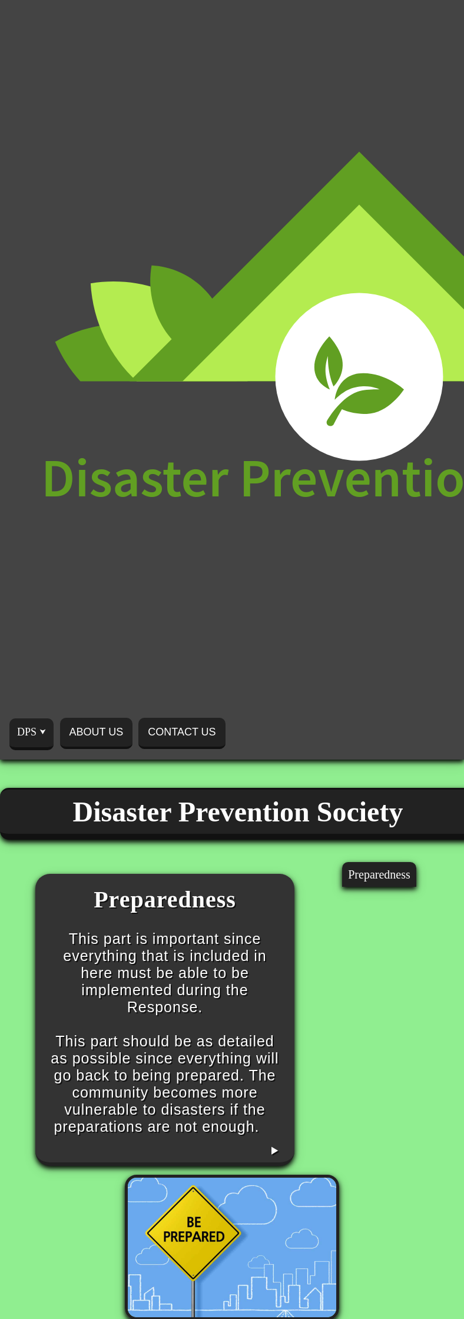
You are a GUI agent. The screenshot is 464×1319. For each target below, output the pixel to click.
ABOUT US (96, 732)
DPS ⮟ (31, 732)
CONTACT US (182, 732)
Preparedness (379, 874)
